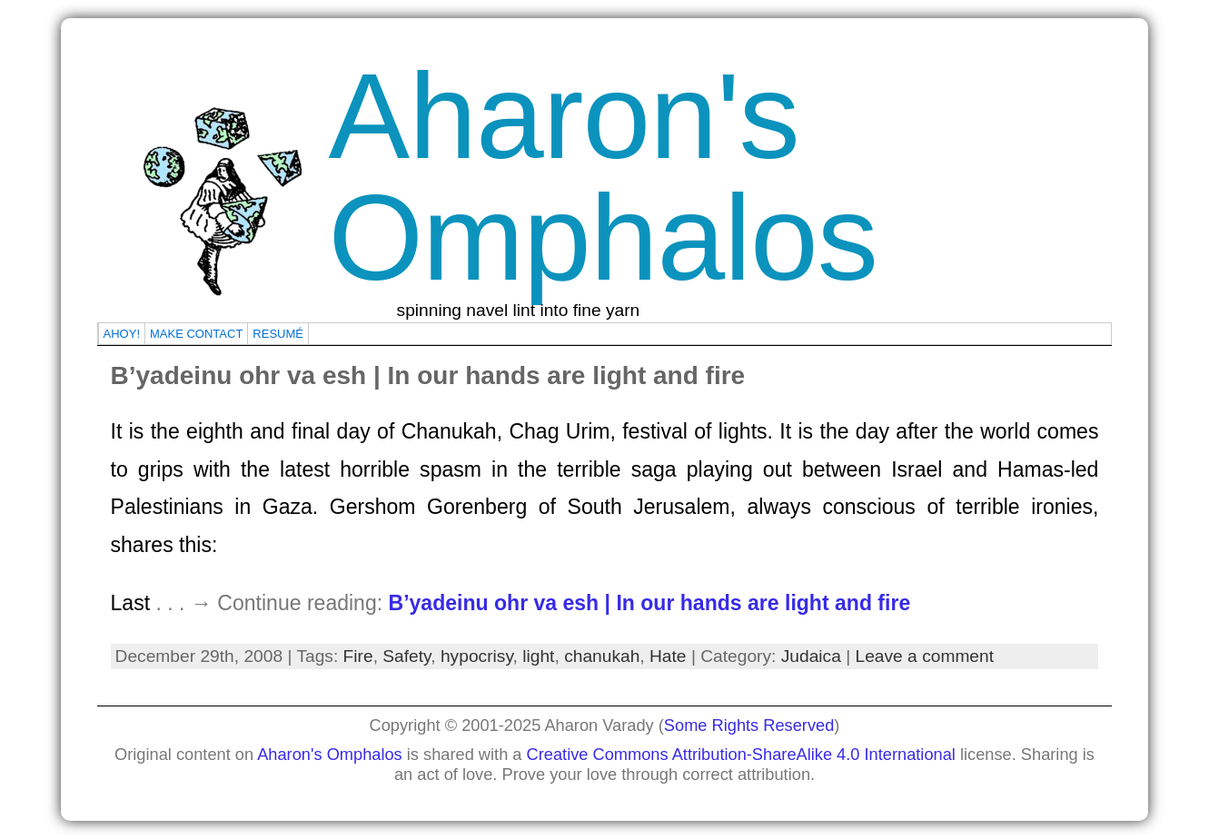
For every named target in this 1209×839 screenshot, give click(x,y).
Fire (358, 656)
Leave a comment (925, 656)
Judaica (811, 656)
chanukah (601, 656)
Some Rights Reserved (749, 725)
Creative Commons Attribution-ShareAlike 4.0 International (741, 754)
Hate (668, 656)
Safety (406, 656)
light (538, 656)
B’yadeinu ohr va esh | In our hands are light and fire (428, 375)
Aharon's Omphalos (603, 176)
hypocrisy (477, 656)
